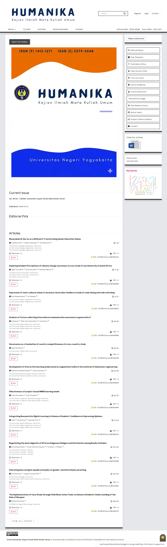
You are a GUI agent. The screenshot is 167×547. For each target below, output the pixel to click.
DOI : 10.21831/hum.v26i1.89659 (106, 383)
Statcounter (132, 158)
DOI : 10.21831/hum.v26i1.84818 (106, 335)
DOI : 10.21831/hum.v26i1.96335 (106, 434)
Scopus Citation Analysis (140, 119)
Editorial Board (135, 50)
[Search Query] (111, 13)
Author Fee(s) (135, 112)
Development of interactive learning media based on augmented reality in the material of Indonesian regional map (63, 367)
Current (26, 29)
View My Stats (132, 161)
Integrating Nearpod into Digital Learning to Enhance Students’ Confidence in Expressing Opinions (55, 416)
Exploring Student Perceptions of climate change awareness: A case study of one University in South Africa (60, 266)
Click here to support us (154, 544)
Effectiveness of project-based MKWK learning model (34, 392)
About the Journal (19, 42)
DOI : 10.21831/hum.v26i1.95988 (106, 461)
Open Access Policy (137, 71)
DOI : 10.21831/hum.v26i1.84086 (106, 284)
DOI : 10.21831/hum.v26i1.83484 (106, 407)
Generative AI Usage (136, 99)
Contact (155, 13)
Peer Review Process (138, 105)
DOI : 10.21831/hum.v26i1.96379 (106, 511)
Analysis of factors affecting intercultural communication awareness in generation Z (50, 317)
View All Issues (23, 521)
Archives (42, 29)
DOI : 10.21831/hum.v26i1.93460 (106, 486)
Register (137, 13)
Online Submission (137, 91)
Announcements (60, 29)
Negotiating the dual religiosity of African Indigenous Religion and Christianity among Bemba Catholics (58, 443)
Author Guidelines (136, 84)
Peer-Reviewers (135, 57)
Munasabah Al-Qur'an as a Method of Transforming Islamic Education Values (45, 239)
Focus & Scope (136, 78)
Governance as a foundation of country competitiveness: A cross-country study (47, 344)
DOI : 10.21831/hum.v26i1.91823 (106, 308)
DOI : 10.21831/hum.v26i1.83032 (106, 257)
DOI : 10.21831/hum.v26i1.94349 (106, 358)
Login (146, 13)
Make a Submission (136, 39)
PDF (14, 258)
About (11, 29)
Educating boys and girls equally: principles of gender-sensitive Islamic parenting (47, 470)
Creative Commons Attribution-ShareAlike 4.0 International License (95, 540)
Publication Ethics (137, 64)
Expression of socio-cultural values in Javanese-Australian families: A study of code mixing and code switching (62, 293)
